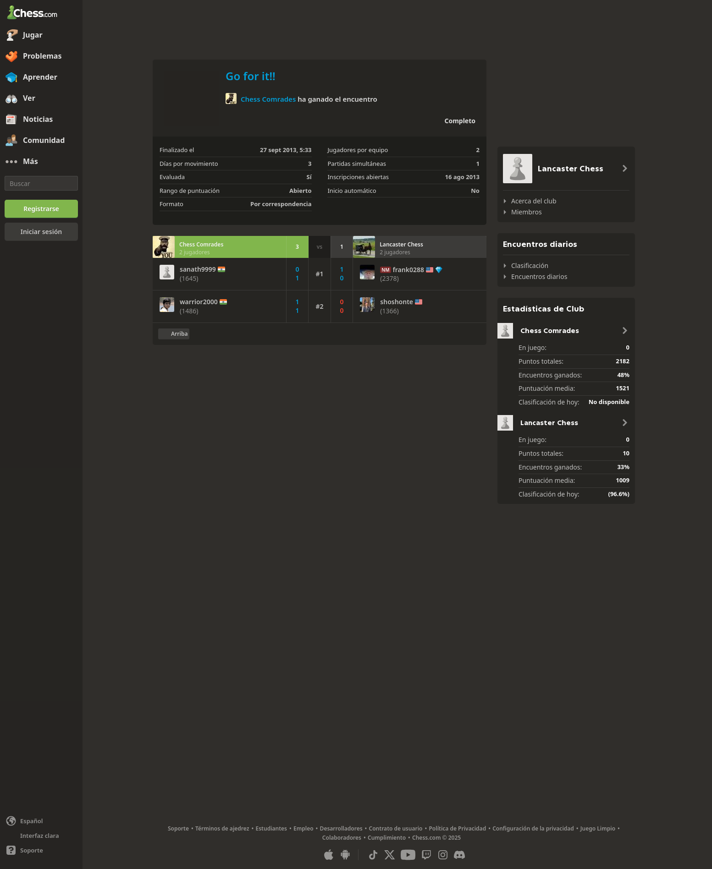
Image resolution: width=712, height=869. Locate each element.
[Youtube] (408, 854)
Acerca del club (534, 201)
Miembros (526, 212)
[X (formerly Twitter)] (389, 854)
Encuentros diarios (539, 276)
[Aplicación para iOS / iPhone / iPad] (328, 854)
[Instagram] (442, 854)
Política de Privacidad (457, 828)
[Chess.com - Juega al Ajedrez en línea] (41, 13)
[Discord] (459, 854)
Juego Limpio (597, 828)
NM (385, 270)
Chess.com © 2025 (436, 838)
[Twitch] (426, 854)
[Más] (41, 161)
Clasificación (529, 265)
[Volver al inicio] (173, 333)
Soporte (178, 828)
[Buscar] (41, 183)
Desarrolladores (341, 828)
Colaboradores (341, 838)
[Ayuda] (41, 850)
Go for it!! (251, 75)
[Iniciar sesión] (41, 232)
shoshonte (396, 302)
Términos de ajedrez (222, 828)
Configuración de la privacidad (533, 828)
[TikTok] (373, 854)
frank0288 (408, 269)
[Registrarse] (41, 209)
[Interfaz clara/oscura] (41, 835)
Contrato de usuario (396, 828)
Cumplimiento (387, 838)
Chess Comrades (268, 99)
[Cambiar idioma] (41, 821)
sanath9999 (198, 269)
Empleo (303, 828)
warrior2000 (199, 302)
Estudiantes (271, 828)
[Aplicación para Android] (345, 854)
